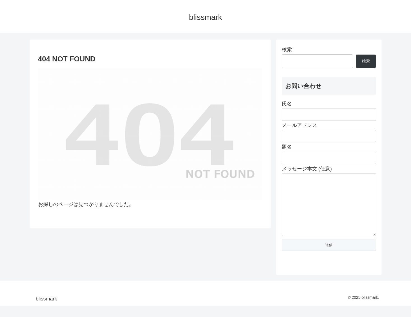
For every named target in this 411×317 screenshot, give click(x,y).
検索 (287, 49)
